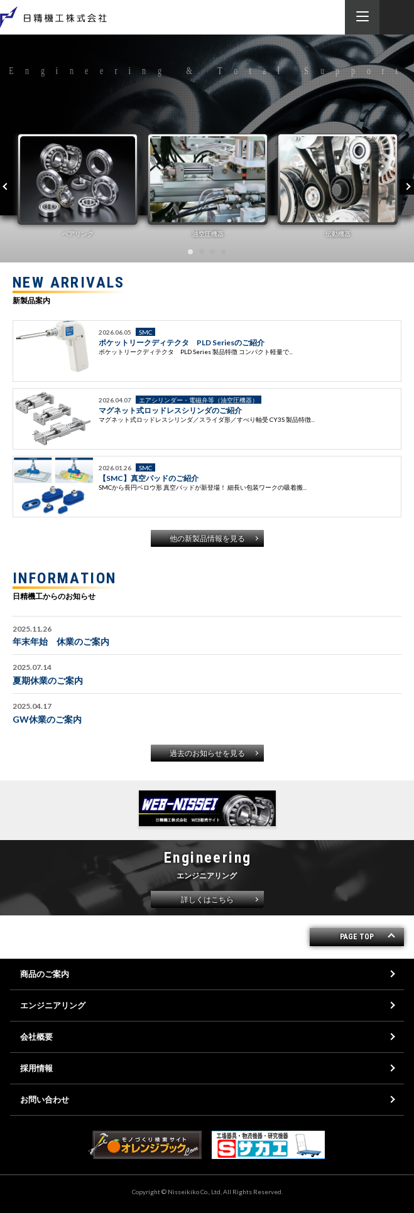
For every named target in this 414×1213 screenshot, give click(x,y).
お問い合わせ (44, 1099)
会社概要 (36, 1037)
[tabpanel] (78, 185)
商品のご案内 (44, 974)
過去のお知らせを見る (207, 753)
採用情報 (36, 1068)
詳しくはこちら (207, 899)
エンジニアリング (52, 1005)
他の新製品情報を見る (207, 538)
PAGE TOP (357, 936)
